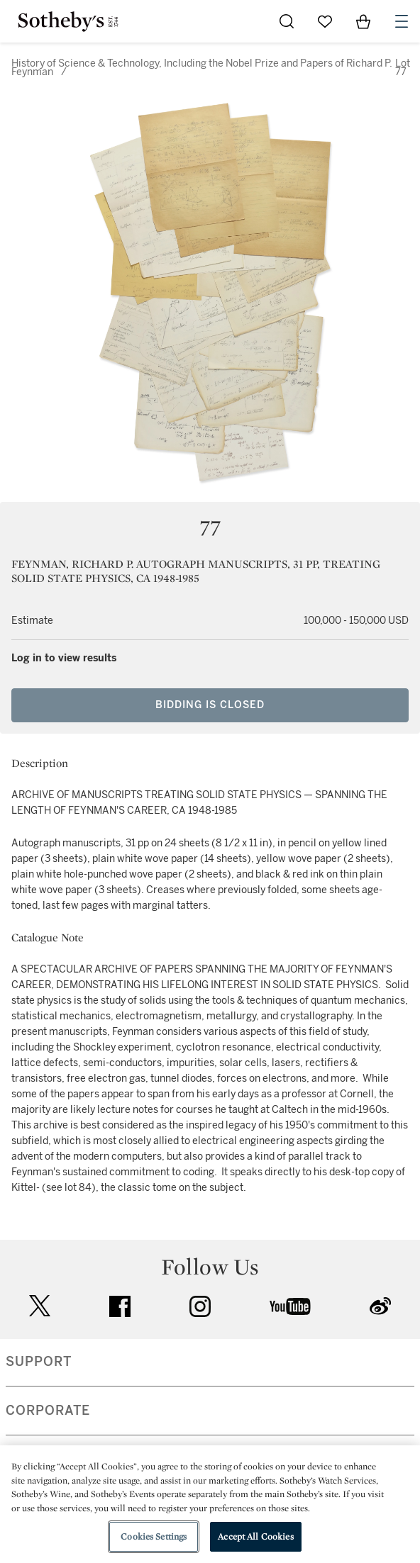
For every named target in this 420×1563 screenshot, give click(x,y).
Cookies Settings (154, 1536)
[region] (210, 1504)
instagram (200, 1306)
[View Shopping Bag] (363, 21)
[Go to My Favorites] (325, 21)
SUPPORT (39, 1361)
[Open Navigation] (401, 21)
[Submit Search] (287, 21)
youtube (290, 1306)
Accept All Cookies (255, 1536)
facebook (120, 1306)
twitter (39, 1306)
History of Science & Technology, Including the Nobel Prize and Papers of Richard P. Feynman (201, 67)
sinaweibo (380, 1306)
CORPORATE (48, 1410)
